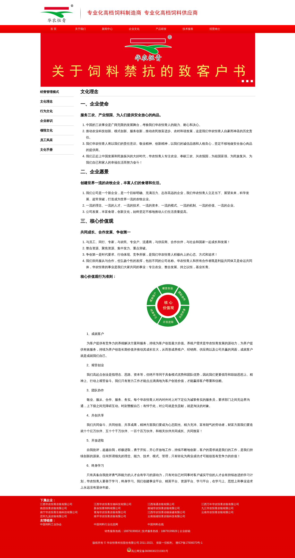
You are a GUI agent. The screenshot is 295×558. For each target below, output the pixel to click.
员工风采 (46, 140)
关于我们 (80, 28)
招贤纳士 (214, 28)
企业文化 (134, 28)
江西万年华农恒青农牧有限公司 (220, 504)
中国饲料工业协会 (51, 524)
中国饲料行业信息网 (106, 524)
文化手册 (46, 149)
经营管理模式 (49, 92)
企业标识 (46, 121)
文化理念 (46, 101)
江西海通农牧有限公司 (161, 504)
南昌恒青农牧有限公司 (53, 508)
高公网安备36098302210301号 (149, 551)
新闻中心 (107, 28)
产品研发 (161, 28)
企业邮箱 (185, 531)
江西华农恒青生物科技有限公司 (112, 504)
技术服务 (188, 28)
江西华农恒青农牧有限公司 (56, 504)
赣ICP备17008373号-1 (189, 542)
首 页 (53, 28)
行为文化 (46, 111)
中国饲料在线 (156, 524)
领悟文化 (46, 130)
